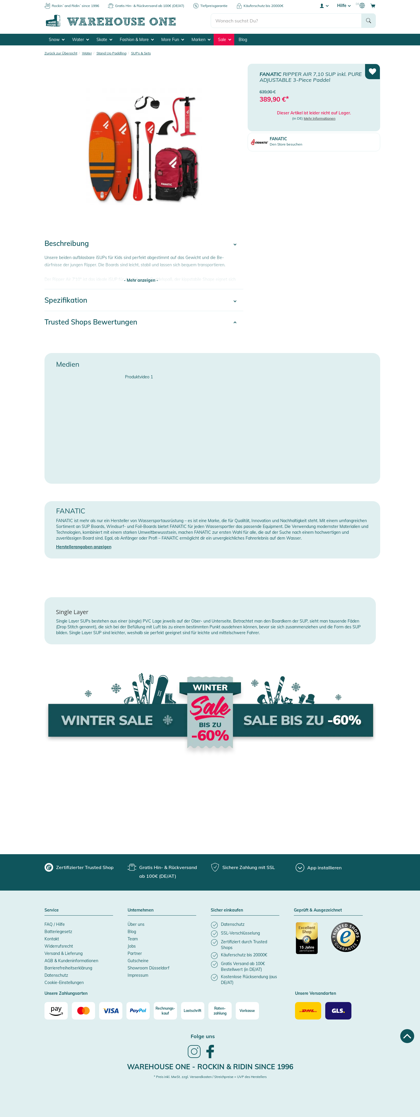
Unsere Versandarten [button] (315, 993)
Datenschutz (56, 975)
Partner (135, 953)
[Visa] (110, 1011)
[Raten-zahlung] (220, 1011)
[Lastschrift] (192, 1011)
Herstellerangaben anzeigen (83, 546)
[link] (194, 1057)
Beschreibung (66, 243)
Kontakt (51, 939)
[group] (79, 867)
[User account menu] (323, 5)
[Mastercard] (83, 1011)
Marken (201, 39)
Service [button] (51, 910)
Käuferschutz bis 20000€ (263, 5)
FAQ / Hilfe (54, 924)
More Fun (172, 39)
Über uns (136, 924)
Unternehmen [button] (140, 910)
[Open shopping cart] (373, 5)
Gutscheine (138, 960)
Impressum (138, 975)
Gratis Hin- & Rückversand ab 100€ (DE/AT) (149, 5)
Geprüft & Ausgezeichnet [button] (318, 910)
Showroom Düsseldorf (148, 968)
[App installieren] (318, 867)
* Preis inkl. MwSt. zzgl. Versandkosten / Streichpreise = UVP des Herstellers (210, 1077)
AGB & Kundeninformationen (71, 960)
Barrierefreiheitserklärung (68, 968)
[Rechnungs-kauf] (165, 1011)
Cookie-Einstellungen (64, 982)
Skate (104, 39)
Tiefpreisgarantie (214, 5)
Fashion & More (137, 39)
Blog (243, 39)
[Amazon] (56, 1011)
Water (80, 39)
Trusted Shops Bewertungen (90, 322)
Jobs (132, 946)
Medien (67, 364)
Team (133, 939)
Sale (224, 39)
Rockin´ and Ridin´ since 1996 (75, 5)
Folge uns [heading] (203, 1036)
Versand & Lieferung (63, 953)
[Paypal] (138, 1011)
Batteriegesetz (58, 931)
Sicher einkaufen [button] (227, 910)
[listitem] (245, 925)
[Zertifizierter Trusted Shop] (311, 941)
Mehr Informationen (319, 118)
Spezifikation (65, 300)
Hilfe (344, 5)
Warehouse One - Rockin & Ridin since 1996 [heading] (210, 1066)
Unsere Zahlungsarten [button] (65, 993)
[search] (286, 20)
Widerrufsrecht (58, 946)
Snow (57, 39)
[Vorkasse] (247, 1011)
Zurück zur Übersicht (60, 53)
